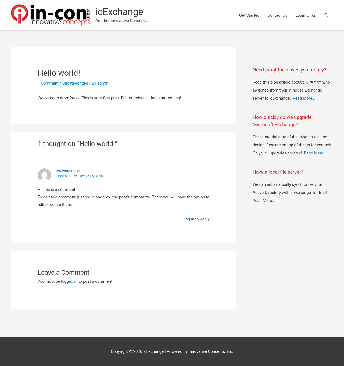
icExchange (119, 11)
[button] (326, 15)
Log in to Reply (196, 219)
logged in (69, 281)
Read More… (304, 98)
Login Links (305, 15)
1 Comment (48, 83)
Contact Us (277, 15)
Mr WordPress (68, 171)
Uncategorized (75, 83)
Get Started (249, 15)
